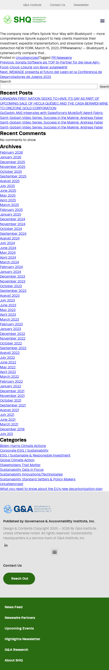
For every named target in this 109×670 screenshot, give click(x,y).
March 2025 (9, 205)
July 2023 (7, 300)
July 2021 (7, 415)
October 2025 (11, 172)
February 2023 (11, 324)
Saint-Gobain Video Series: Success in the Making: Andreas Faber (51, 118)
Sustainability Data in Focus (22, 470)
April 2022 (8, 372)
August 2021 (9, 410)
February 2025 (11, 210)
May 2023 (8, 310)
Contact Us (57, 5)
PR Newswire (61, 58)
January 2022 (10, 386)
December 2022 (12, 334)
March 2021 (9, 424)
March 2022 (9, 377)
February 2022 (11, 381)
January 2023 (10, 329)
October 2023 (11, 286)
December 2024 (12, 219)
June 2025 (8, 191)
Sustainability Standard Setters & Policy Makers (37, 479)
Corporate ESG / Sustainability (24, 450)
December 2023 (12, 276)
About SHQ (14, 660)
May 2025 (8, 195)
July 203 (6, 434)
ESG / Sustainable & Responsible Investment (35, 455)
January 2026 (10, 157)
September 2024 (13, 234)
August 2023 (10, 296)
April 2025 (8, 200)
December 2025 (12, 162)
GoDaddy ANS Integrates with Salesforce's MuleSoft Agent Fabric (51, 113)
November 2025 (12, 167)
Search (5, 82)
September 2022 (13, 348)
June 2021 (8, 420)
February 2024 (11, 267)
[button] (102, 20)
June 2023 (8, 305)
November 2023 (12, 281)
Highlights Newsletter (22, 639)
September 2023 (13, 291)
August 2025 (10, 181)
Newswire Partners (20, 618)
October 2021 (10, 400)
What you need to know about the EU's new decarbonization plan (51, 489)
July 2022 (7, 358)
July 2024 (7, 243)
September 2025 (13, 176)
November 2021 (12, 396)
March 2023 (9, 319)
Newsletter (81, 5)
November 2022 (12, 338)
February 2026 (11, 152)
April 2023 (8, 315)
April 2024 (8, 257)
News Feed (14, 607)
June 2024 (8, 248)
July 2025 (7, 186)
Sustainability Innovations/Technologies (31, 474)
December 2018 (12, 429)
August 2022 (10, 353)
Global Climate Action (17, 460)
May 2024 (8, 253)
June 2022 (8, 362)
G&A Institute (32, 5)
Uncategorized (27, 58)
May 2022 (8, 367)
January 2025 (10, 214)
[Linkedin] (5, 545)
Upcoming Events (19, 628)
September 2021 (13, 405)
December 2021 (12, 391)
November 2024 (12, 224)
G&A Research (16, 650)
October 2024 (11, 229)
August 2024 (10, 238)
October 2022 (11, 343)
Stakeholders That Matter (20, 465)
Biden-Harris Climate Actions (23, 446)
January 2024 (10, 272)
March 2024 (9, 262)
